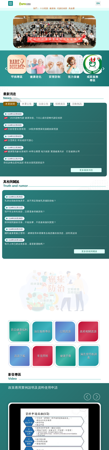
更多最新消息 (86, 195)
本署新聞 (10, 129)
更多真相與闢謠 (89, 276)
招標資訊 (60, 129)
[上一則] (87, 422)
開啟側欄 (10, 3)
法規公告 (43, 129)
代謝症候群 (62, 8)
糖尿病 (53, 8)
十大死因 (44, 8)
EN (98, 3)
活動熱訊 (77, 129)
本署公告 (27, 129)
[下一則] (96, 422)
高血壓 (72, 8)
